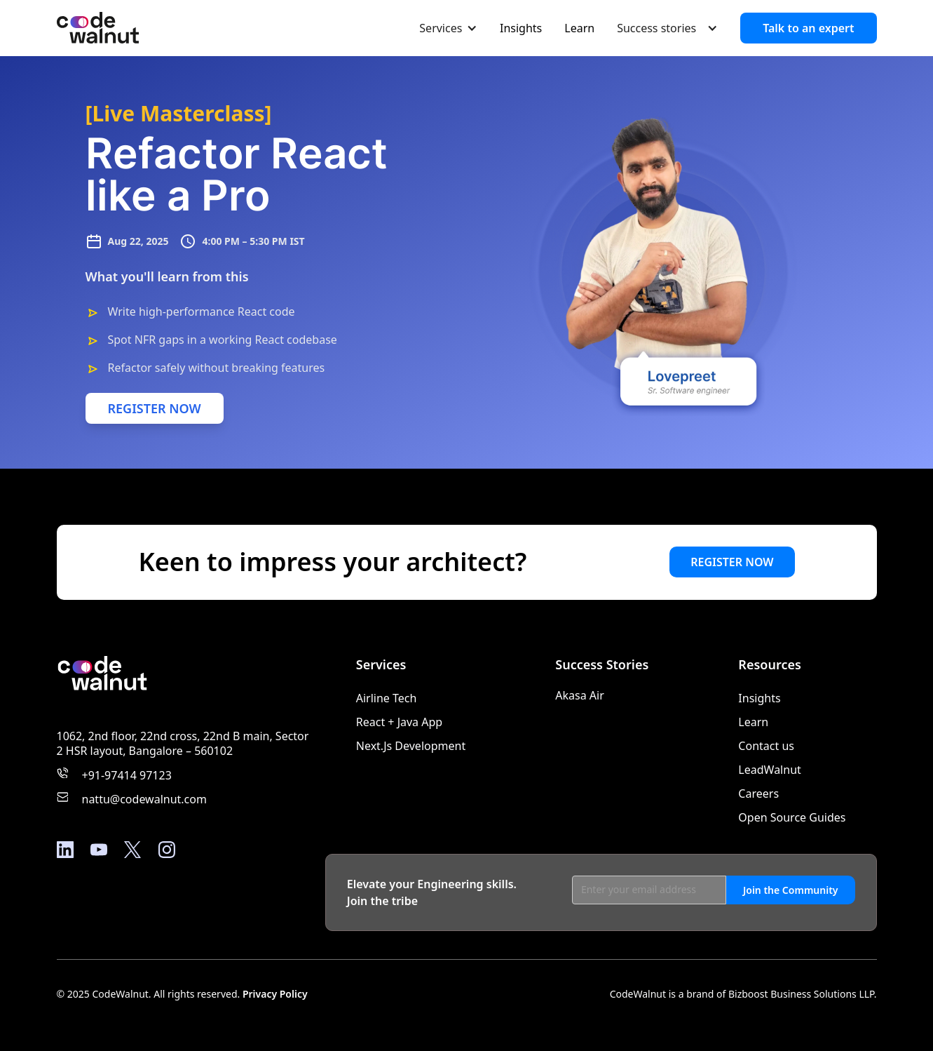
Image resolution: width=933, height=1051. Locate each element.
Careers (758, 793)
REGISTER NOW (154, 408)
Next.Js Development (410, 746)
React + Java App (399, 722)
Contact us (766, 746)
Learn (579, 28)
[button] (448, 27)
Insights (521, 28)
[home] (98, 28)
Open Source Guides (791, 817)
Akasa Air (579, 695)
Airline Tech (386, 698)
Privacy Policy (275, 993)
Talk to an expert (808, 28)
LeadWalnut (769, 769)
